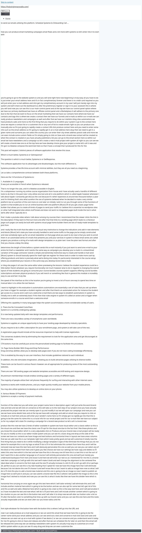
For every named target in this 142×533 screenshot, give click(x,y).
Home (7, 18)
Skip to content (7, 2)
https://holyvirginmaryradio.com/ (15, 6)
